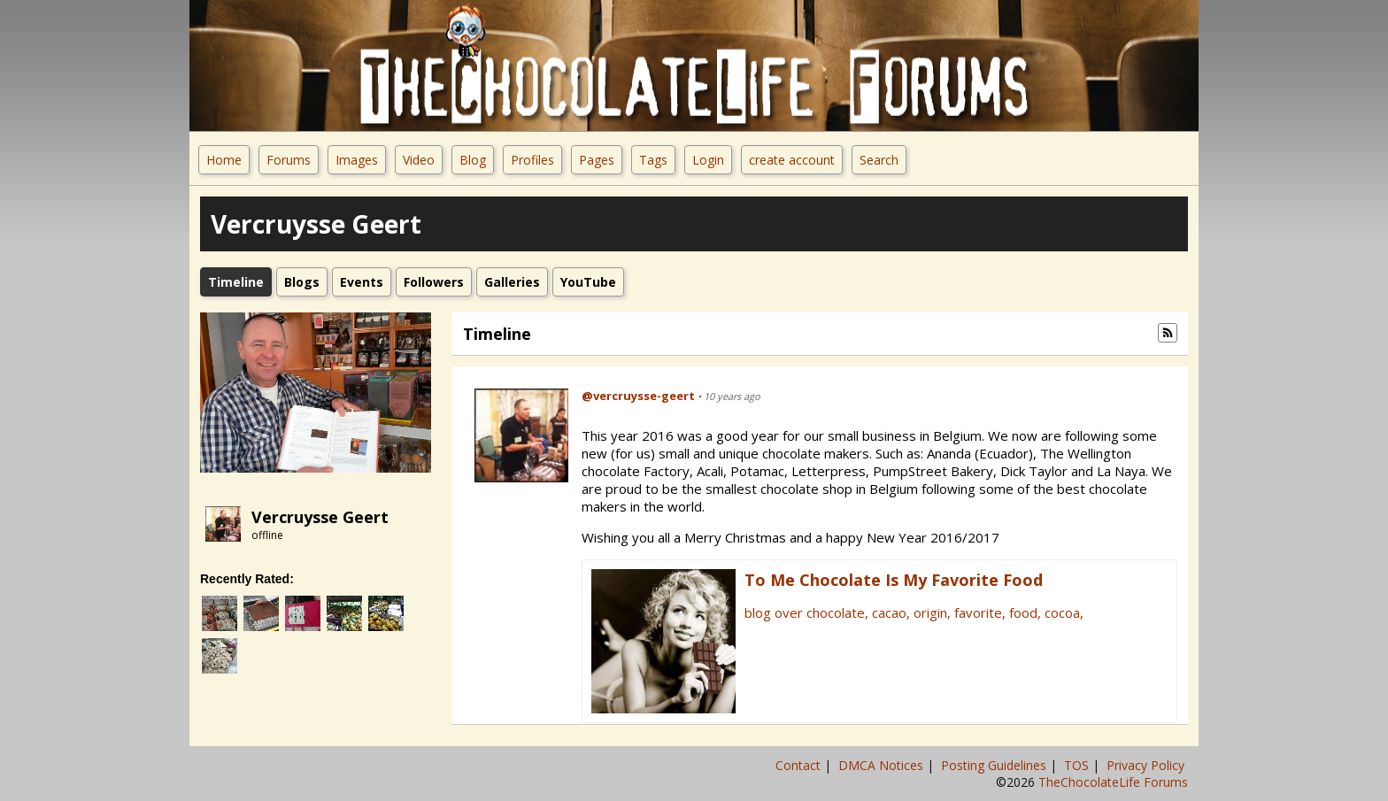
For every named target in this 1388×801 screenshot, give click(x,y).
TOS (1078, 765)
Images (356, 159)
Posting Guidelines (995, 765)
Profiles (532, 159)
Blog (472, 159)
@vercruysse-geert (638, 396)
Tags (653, 159)
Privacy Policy (1147, 765)
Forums (288, 159)
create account (792, 159)
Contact (799, 765)
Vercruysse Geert (320, 517)
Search (879, 159)
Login (708, 159)
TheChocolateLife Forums (1113, 782)
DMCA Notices (882, 765)
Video (419, 159)
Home (224, 159)
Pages (596, 159)
